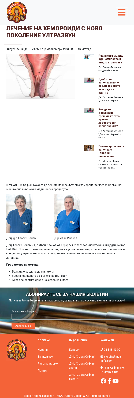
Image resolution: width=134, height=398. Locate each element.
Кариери (74, 349)
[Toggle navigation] (122, 12)
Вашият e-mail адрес (24, 311)
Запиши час (45, 356)
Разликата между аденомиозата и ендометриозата (110, 59)
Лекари (42, 370)
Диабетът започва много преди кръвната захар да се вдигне (109, 86)
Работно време (48, 363)
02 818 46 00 (112, 349)
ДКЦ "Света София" (82, 356)
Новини (43, 349)
